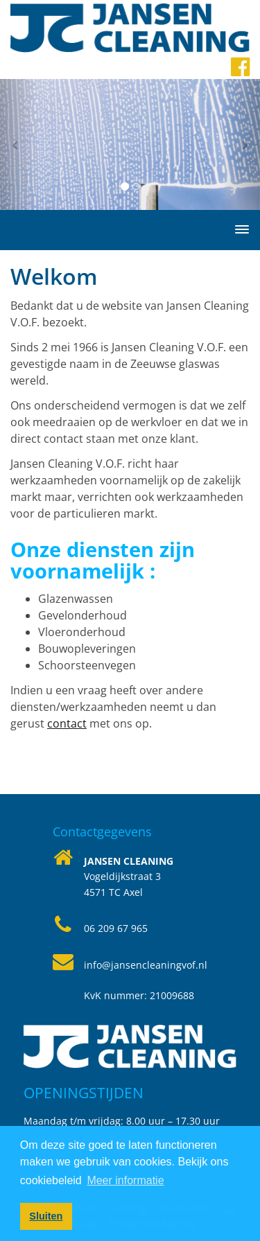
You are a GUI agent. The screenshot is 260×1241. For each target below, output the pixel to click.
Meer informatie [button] (125, 1180)
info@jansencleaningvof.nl (145, 964)
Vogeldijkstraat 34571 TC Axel (128, 876)
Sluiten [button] (45, 1216)
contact (67, 723)
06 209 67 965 (116, 928)
